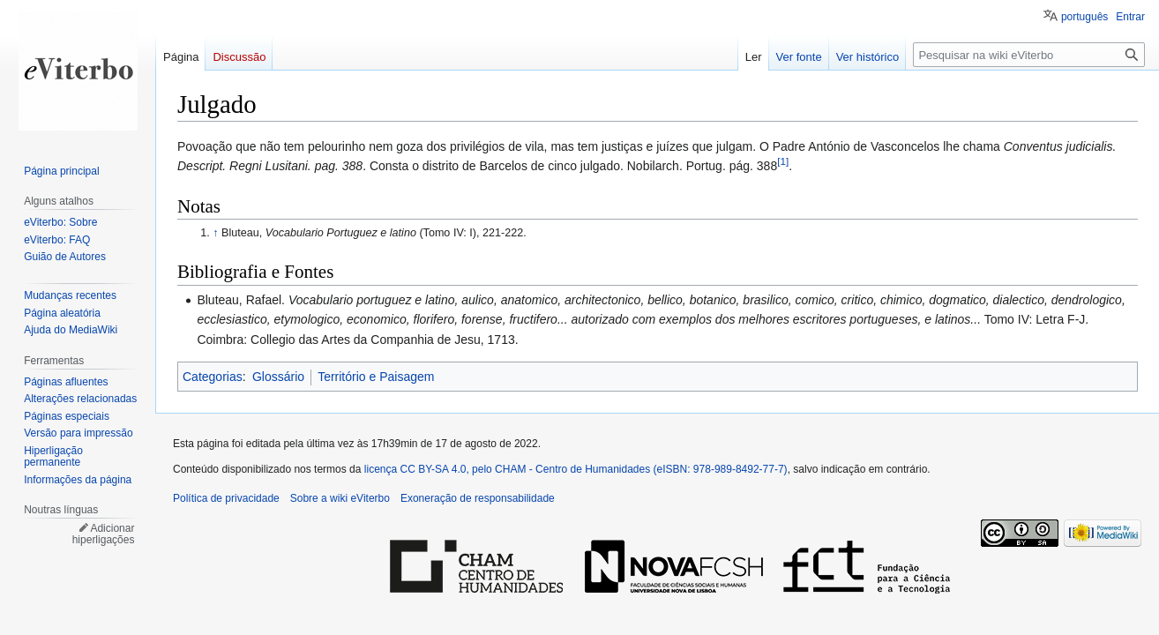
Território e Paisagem (376, 377)
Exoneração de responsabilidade (477, 498)
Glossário (278, 377)
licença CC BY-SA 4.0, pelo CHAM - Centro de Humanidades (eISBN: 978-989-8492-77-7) (576, 469)
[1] (783, 162)
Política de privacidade (226, 498)
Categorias (213, 377)
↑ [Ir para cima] (215, 233)
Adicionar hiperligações (103, 534)
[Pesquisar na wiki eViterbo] (1029, 54)
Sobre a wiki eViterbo (340, 498)
